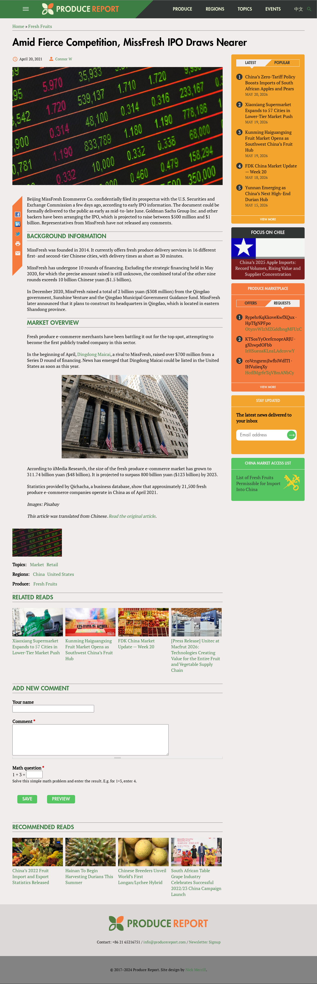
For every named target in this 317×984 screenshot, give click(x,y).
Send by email (18, 253)
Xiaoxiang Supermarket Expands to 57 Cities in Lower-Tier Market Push (36, 647)
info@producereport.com (164, 942)
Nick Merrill (195, 969)
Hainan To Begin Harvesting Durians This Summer (89, 876)
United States (60, 574)
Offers (251, 303)
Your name (23, 702)
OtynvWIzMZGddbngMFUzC (273, 329)
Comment (23, 721)
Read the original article (131, 516)
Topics (245, 9)
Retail (52, 564)
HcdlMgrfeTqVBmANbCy (269, 372)
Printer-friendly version (18, 244)
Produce (182, 9)
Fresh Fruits (45, 584)
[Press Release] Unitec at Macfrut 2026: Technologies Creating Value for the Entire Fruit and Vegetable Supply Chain (195, 655)
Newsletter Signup (204, 942)
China (39, 574)
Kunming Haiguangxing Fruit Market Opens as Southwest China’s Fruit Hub (89, 649)
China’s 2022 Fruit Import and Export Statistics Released (30, 876)
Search (309, 9)
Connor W (63, 58)
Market (37, 564)
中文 (298, 9)
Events (273, 9)
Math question (28, 768)
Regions (215, 9)
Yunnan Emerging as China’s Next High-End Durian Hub (268, 193)
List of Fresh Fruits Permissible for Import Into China (258, 483)
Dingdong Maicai (93, 354)
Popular (282, 63)
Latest (250, 63)
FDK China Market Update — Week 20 (136, 644)
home (156, 9)
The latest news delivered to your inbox (263, 418)
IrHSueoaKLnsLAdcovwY (270, 351)
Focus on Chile (268, 233)
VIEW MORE (268, 219)
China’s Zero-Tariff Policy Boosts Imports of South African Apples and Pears (270, 83)
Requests (282, 303)
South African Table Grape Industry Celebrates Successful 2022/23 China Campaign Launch (196, 882)
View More (268, 387)
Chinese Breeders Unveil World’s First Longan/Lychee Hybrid (142, 876)
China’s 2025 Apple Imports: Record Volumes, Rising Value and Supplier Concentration (268, 268)
